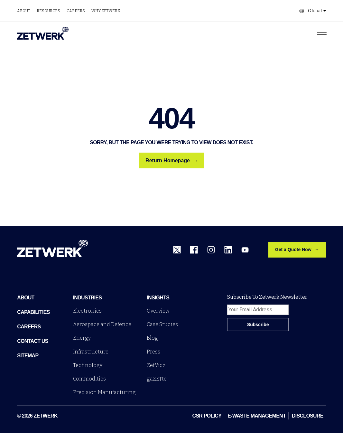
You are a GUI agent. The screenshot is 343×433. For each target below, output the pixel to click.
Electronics (87, 311)
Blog (152, 338)
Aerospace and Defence (102, 324)
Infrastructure (90, 352)
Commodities (89, 379)
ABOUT (25, 297)
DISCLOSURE (307, 416)
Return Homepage (171, 161)
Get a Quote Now (293, 249)
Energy (82, 338)
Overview (158, 311)
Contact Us (32, 341)
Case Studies (162, 324)
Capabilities (33, 312)
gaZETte (157, 379)
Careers (76, 11)
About (23, 11)
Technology (87, 365)
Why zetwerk (105, 11)
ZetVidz (156, 365)
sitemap (27, 355)
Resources (48, 11)
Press (153, 352)
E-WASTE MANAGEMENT (256, 416)
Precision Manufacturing (104, 392)
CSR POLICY (207, 416)
